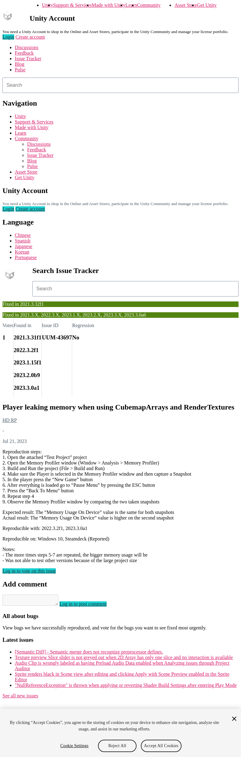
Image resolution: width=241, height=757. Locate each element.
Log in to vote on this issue (29, 571)
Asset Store (185, 5)
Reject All (117, 745)
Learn (131, 5)
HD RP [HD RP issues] (9, 420)
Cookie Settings (74, 745)
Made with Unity (108, 5)
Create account (30, 37)
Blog (19, 64)
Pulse (20, 69)
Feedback (24, 53)
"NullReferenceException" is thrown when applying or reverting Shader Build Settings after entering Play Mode (126, 687)
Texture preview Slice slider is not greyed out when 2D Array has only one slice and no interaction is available (124, 659)
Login (8, 37)
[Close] (234, 718)
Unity (47, 5)
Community (148, 5)
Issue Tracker (28, 58)
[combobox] (120, 85)
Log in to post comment (89, 605)
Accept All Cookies (161, 745)
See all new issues (20, 697)
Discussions (26, 47)
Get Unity (207, 5)
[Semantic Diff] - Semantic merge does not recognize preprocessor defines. (89, 653)
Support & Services (72, 5)
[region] (120, 733)
